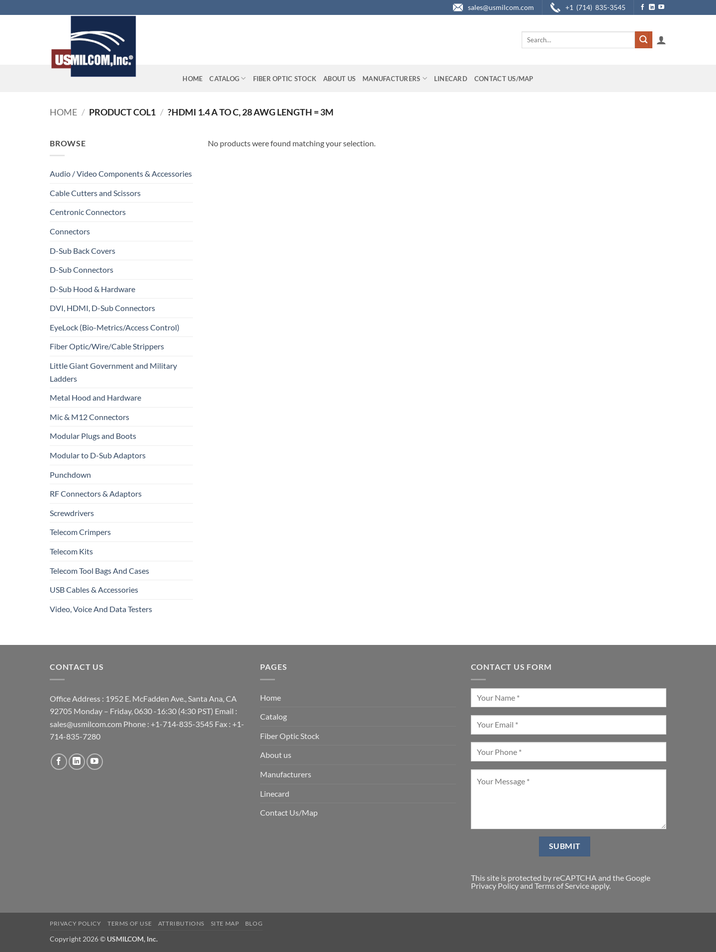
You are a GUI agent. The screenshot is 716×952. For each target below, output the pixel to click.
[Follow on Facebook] (642, 7)
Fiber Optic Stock (284, 79)
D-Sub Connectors (81, 269)
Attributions (181, 923)
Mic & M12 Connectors (89, 417)
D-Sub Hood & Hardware (92, 289)
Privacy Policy (495, 885)
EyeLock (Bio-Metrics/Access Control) (114, 327)
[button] (661, 40)
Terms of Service (562, 885)
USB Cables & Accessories (94, 589)
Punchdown (70, 474)
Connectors (70, 231)
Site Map (225, 923)
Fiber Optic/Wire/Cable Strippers (107, 346)
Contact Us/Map (504, 79)
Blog (254, 923)
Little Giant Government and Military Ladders (113, 372)
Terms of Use (129, 923)
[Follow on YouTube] (661, 7)
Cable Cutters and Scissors (95, 193)
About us (339, 79)
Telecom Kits (71, 551)
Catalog (227, 78)
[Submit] (643, 39)
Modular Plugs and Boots (93, 435)
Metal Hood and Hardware (95, 397)
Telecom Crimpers (80, 531)
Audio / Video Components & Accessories (121, 173)
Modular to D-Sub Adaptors (98, 455)
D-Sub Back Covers (82, 250)
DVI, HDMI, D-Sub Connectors (102, 308)
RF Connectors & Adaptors (96, 493)
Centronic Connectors (88, 211)
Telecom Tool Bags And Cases (99, 570)
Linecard (450, 79)
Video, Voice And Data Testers (101, 609)
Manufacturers (394, 78)
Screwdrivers (72, 513)
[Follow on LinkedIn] (652, 7)
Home (192, 79)
